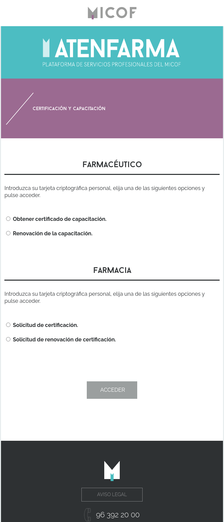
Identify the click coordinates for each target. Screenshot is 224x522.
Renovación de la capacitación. (49, 233)
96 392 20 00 (118, 514)
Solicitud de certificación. (42, 325)
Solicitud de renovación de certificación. (61, 339)
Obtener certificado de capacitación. (56, 219)
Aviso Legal (112, 494)
